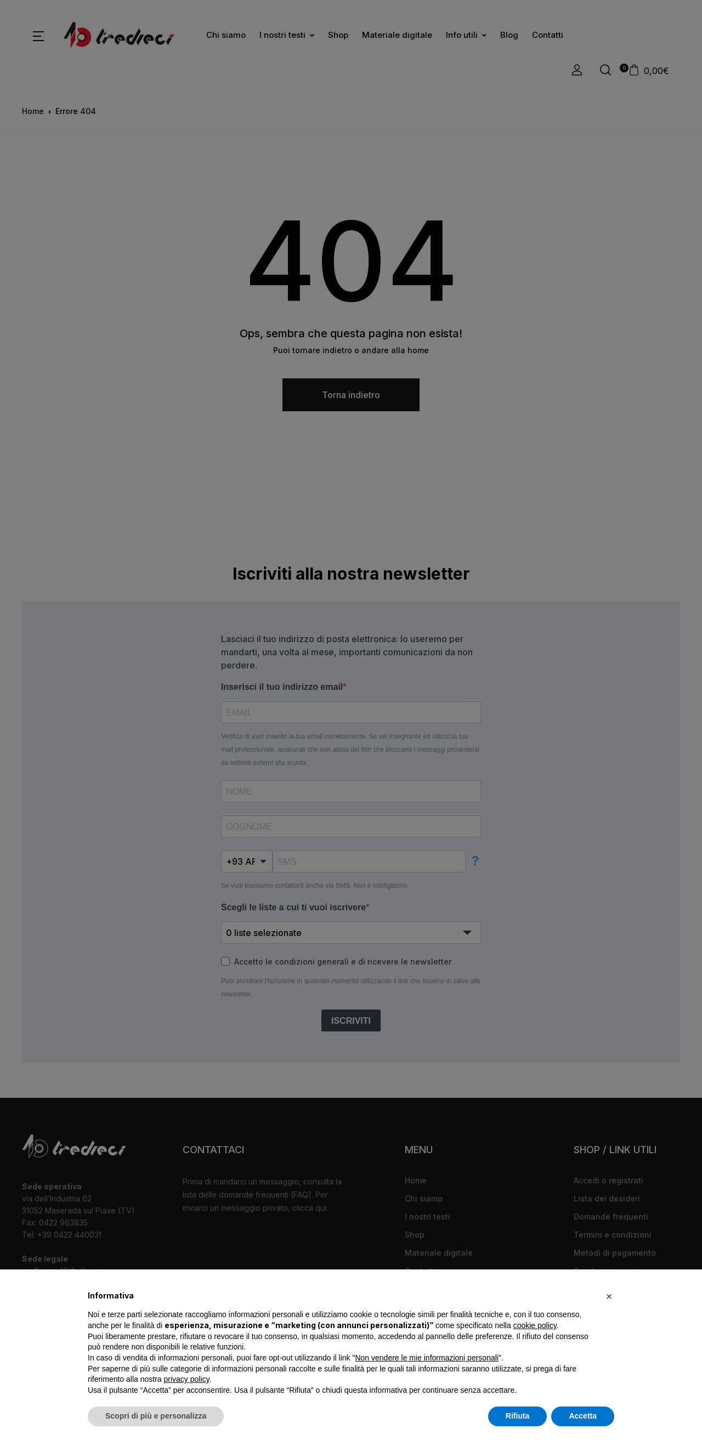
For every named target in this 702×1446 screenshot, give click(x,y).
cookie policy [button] (535, 1325)
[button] (609, 1296)
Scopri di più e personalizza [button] (155, 1415)
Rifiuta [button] (518, 1415)
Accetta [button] (583, 1415)
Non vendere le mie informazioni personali (426, 1357)
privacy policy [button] (187, 1379)
